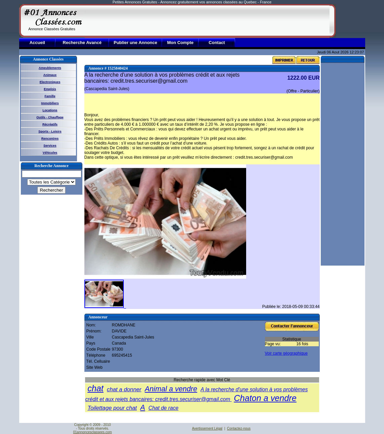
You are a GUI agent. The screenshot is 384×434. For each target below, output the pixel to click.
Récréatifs (49, 124)
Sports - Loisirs (49, 131)
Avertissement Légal (207, 428)
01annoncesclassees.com (92, 432)
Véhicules (50, 152)
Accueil (37, 42)
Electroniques (50, 82)
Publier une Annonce (135, 42)
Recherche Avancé (82, 42)
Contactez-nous (239, 428)
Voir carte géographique (286, 353)
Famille (49, 96)
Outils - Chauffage (49, 117)
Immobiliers (50, 103)
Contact (217, 42)
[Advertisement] (207, 21)
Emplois (50, 89)
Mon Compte (180, 42)
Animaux (49, 75)
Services (49, 145)
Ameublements (50, 68)
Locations (49, 110)
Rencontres (50, 138)
